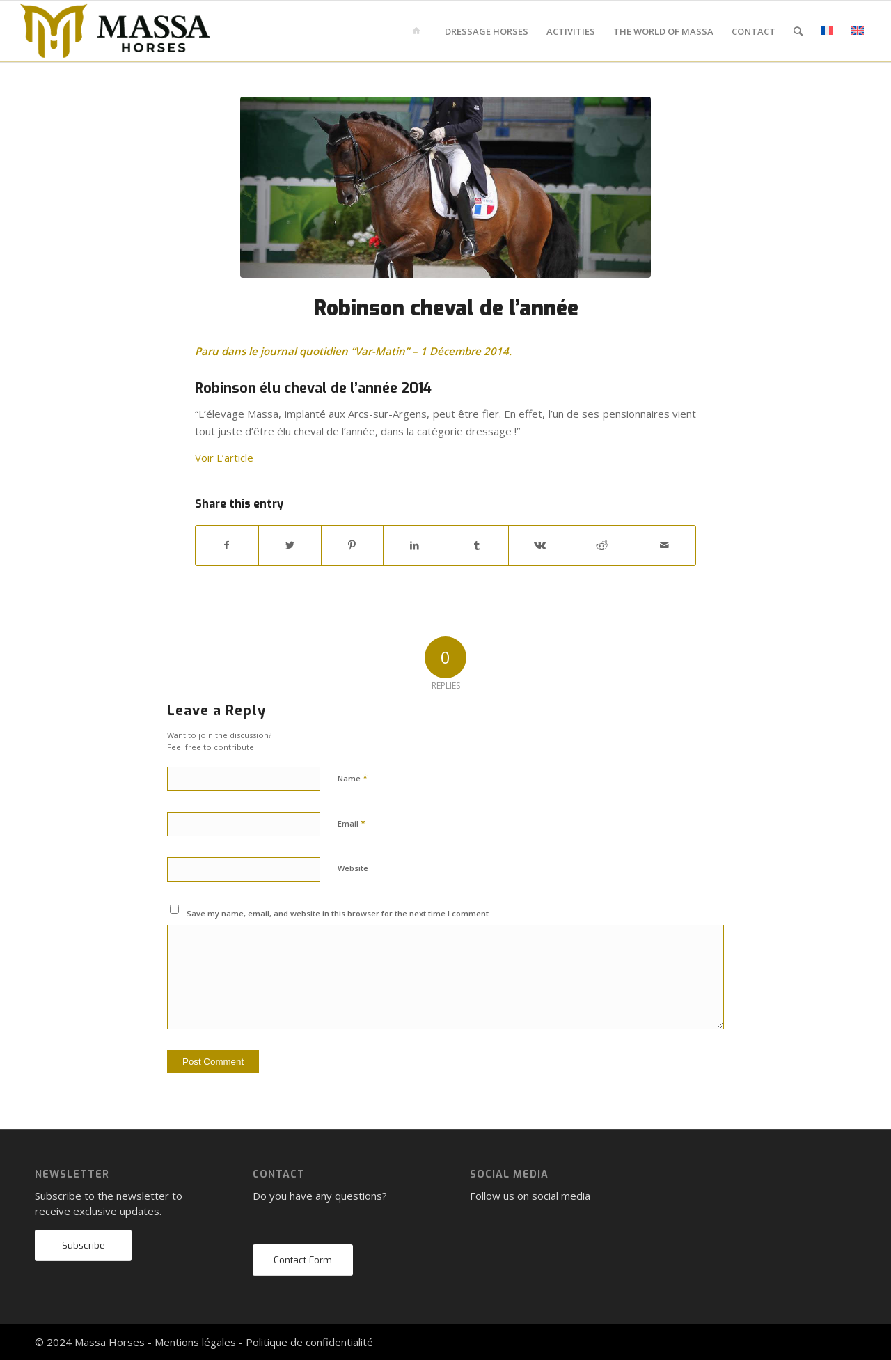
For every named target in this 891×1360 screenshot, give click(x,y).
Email (351, 823)
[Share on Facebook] (227, 545)
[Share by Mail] (664, 545)
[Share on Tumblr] (477, 545)
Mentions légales (195, 1342)
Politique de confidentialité (309, 1342)
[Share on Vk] (540, 545)
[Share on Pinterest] (353, 545)
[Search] (798, 31)
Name (353, 778)
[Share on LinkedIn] (415, 545)
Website (353, 868)
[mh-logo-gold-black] (115, 31)
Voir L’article (224, 457)
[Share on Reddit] (602, 545)
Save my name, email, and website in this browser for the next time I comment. (339, 913)
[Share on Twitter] (290, 545)
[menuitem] (418, 31)
